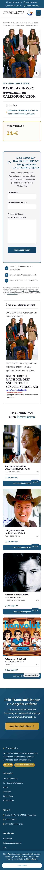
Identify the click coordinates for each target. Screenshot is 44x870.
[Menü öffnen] (38, 13)
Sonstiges (7, 792)
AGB (23, 291)
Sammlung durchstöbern (22, 726)
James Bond (8, 796)
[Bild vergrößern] (36, 73)
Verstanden (22, 865)
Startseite (6, 23)
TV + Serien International (22, 23)
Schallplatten (8, 800)
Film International (10, 779)
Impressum (7, 839)
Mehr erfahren (31, 859)
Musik (5, 787)
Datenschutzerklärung (12, 294)
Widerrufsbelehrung (34, 291)
